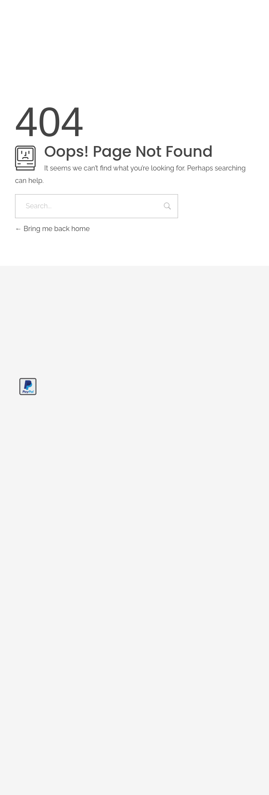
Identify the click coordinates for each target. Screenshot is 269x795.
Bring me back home (52, 229)
